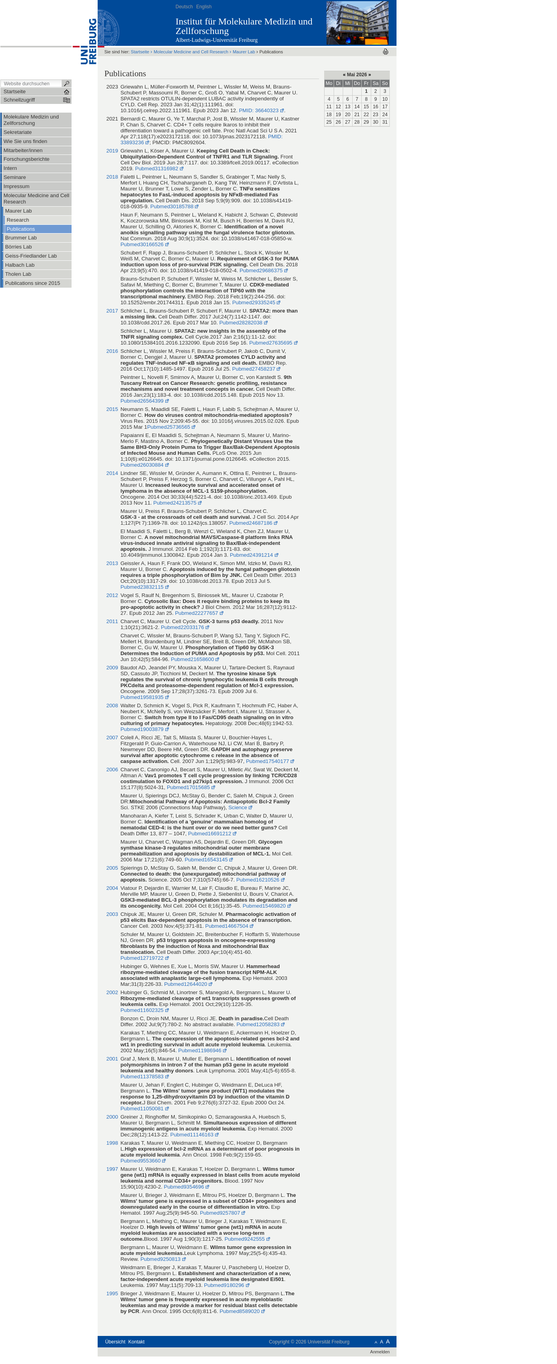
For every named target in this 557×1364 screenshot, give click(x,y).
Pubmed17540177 (267, 761)
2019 (112, 151)
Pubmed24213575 (174, 503)
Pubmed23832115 (142, 587)
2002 (112, 992)
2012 (112, 595)
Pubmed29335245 (253, 302)
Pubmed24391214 (251, 555)
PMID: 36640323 (258, 110)
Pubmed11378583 (142, 1077)
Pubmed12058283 (257, 1024)
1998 (112, 1143)
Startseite (140, 51)
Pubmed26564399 (142, 401)
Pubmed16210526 (257, 880)
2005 (112, 868)
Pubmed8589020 (239, 1311)
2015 (112, 409)
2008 (112, 705)
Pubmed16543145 (206, 860)
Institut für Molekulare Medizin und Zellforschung (244, 26)
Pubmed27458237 (253, 369)
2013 (112, 563)
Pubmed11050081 (142, 1109)
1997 (112, 1169)
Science (237, 807)
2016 (112, 351)
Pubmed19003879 (142, 729)
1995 (112, 1293)
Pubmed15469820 (264, 906)
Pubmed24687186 (250, 523)
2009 (112, 668)
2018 (112, 177)
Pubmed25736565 (168, 427)
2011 (112, 621)
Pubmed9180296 (224, 1285)
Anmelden (380, 1351)
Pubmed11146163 (191, 1135)
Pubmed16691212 (209, 833)
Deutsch (184, 6)
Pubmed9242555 (245, 1239)
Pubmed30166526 (142, 244)
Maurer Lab (244, 51)
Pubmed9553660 (141, 1161)
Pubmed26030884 (142, 465)
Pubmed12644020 (185, 984)
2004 (112, 888)
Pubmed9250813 (160, 1259)
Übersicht (115, 1342)
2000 (112, 1117)
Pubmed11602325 (142, 1010)
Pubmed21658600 (192, 659)
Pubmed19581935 (142, 697)
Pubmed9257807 (220, 1213)
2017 (112, 311)
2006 (112, 769)
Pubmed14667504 (226, 926)
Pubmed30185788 (171, 206)
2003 (112, 914)
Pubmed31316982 (156, 168)
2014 (112, 473)
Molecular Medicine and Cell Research (192, 51)
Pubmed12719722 (142, 958)
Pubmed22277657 (196, 613)
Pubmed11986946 (199, 1050)
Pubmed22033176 (182, 627)
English (203, 6)
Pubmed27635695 (270, 343)
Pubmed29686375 (261, 270)
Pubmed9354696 (183, 1187)
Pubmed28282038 (240, 323)
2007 (112, 737)
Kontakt (136, 1342)
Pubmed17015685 (188, 787)
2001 (112, 1059)
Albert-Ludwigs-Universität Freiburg (217, 40)
